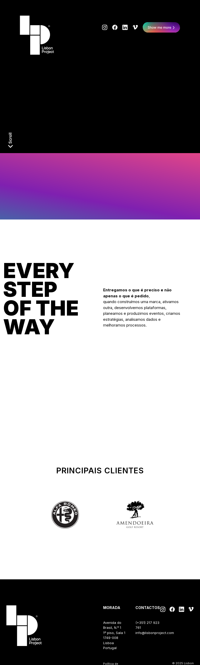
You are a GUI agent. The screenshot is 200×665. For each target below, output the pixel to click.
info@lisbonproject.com (154, 633)
